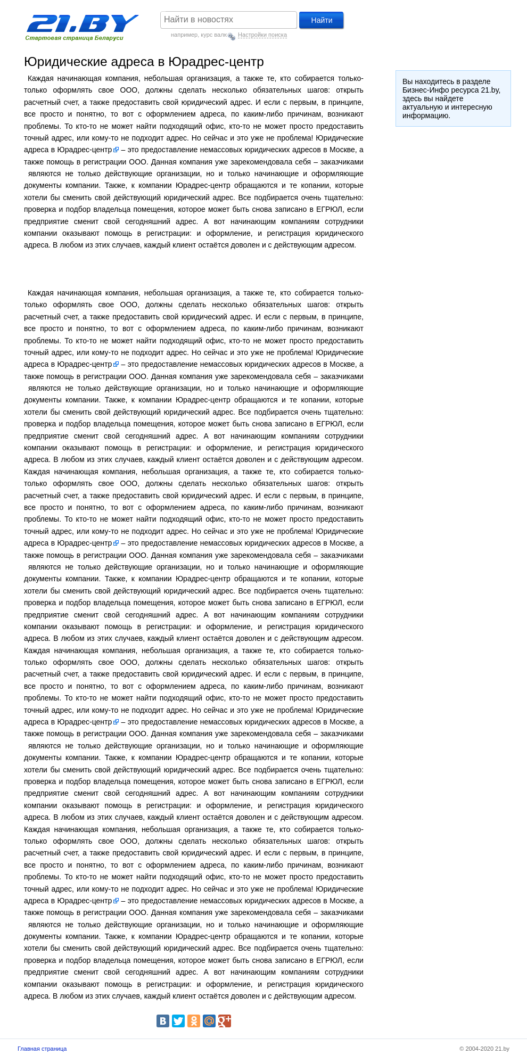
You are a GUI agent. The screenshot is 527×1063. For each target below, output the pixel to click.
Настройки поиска (262, 34)
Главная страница (42, 1048)
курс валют (215, 34)
